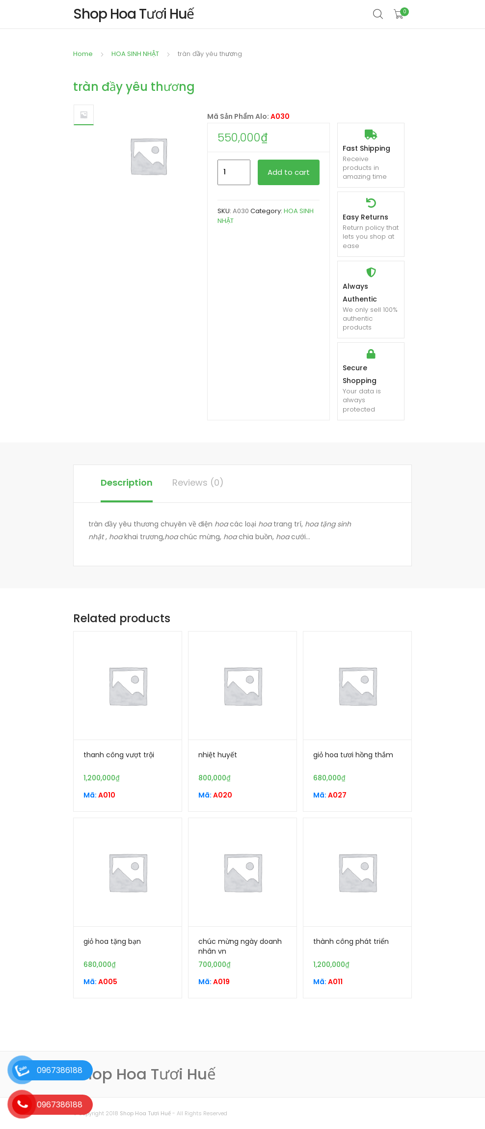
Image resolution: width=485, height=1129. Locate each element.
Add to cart (289, 172)
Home (83, 53)
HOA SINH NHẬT (135, 53)
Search (378, 14)
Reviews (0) (198, 482)
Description (127, 482)
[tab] (127, 483)
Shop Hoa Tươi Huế (145, 1113)
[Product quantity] (233, 172)
